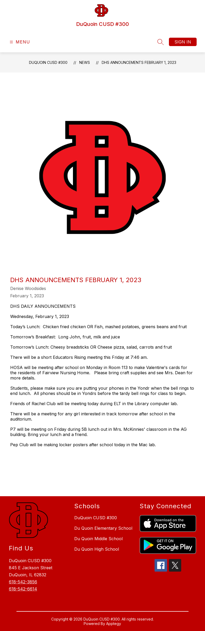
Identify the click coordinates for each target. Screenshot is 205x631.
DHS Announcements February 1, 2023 (139, 62)
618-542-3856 (23, 581)
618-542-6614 (23, 588)
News (84, 62)
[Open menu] (19, 42)
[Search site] (160, 42)
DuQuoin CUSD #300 (48, 62)
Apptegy (113, 623)
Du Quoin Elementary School (103, 528)
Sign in (182, 41)
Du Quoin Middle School (98, 538)
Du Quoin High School (96, 549)
